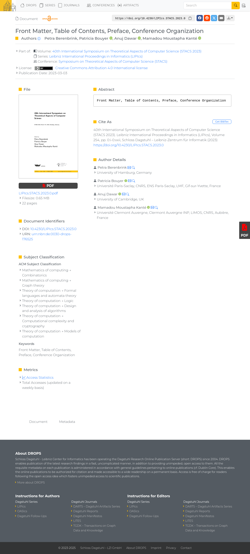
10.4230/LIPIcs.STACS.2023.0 (53, 229)
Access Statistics (38, 377)
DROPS (28, 5)
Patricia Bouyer (93, 38)
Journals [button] (68, 5)
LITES (77, 521)
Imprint (156, 548)
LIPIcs (21, 506)
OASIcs (22, 511)
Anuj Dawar (125, 38)
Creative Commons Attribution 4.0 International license (91, 68)
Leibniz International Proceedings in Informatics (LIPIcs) (95, 56)
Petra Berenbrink (60, 38)
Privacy (171, 548)
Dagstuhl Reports (85, 511)
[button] (244, 5)
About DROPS (136, 548)
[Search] (207, 5)
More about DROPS (31, 482)
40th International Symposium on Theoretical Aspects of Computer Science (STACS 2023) (126, 51)
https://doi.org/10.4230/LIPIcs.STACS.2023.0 (128, 145)
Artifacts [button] (128, 5)
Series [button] (47, 5)
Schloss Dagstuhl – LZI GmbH (100, 548)
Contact (186, 548)
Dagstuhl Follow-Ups (32, 516)
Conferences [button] (101, 5)
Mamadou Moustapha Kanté (170, 38)
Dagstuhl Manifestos (87, 516)
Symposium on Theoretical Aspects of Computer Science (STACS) (113, 61)
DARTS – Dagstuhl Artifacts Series (96, 506)
